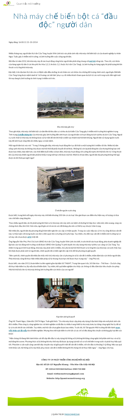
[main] (65, 20)
